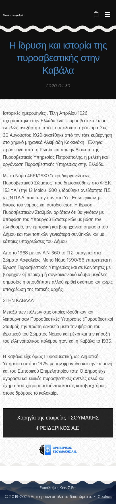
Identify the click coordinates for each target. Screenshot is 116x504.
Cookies (105, 496)
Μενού (107, 14)
